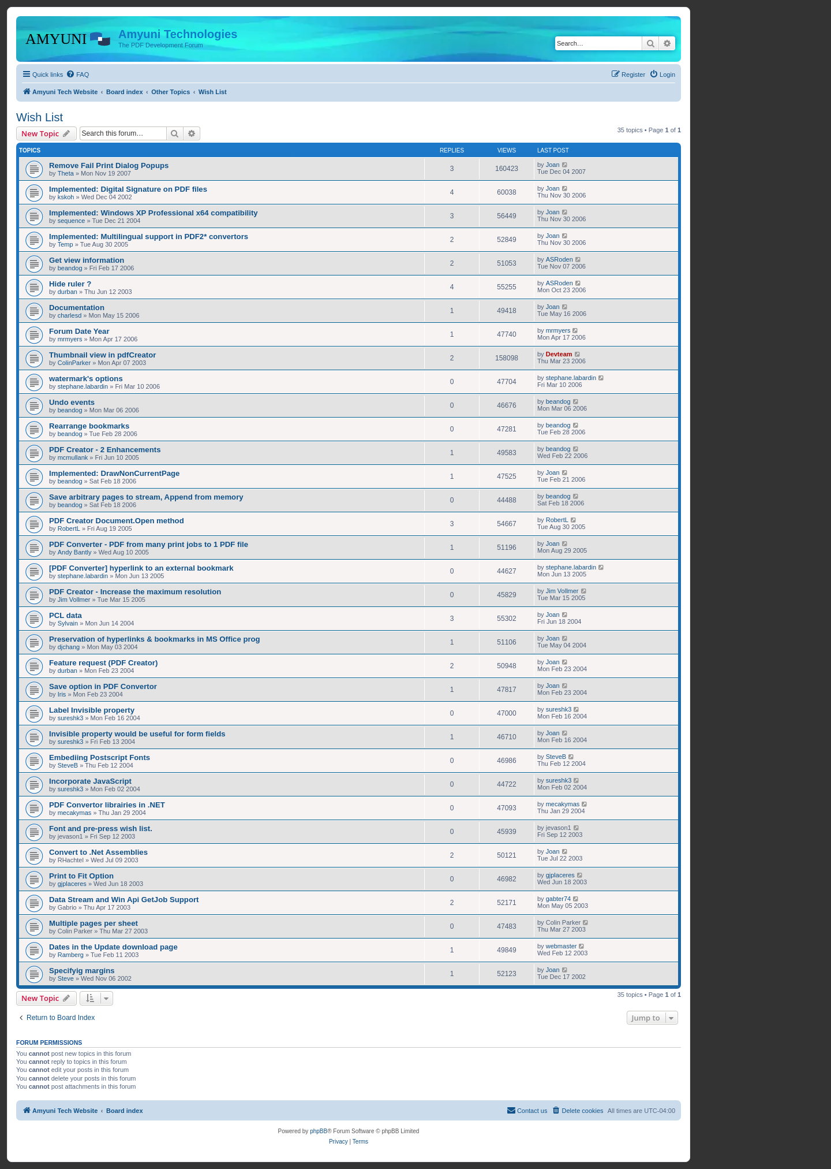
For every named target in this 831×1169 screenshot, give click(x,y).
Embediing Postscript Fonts (99, 757)
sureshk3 (71, 717)
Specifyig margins (82, 970)
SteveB (68, 765)
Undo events (72, 402)
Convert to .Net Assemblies (98, 852)
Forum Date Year (79, 331)
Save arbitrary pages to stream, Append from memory (146, 497)
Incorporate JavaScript (90, 781)
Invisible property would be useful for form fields (137, 733)
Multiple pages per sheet (93, 923)
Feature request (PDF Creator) (103, 662)
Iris (62, 694)
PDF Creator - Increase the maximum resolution (135, 591)
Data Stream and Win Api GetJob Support (124, 899)
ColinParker (74, 362)
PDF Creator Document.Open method (116, 520)
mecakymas (75, 812)
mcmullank (73, 457)
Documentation (76, 307)
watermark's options (86, 378)
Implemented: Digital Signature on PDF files (128, 189)
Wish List (39, 117)
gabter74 (558, 898)
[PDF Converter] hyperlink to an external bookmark (141, 568)
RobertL (69, 528)
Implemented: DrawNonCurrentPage (114, 473)
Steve (66, 978)
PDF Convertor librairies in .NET (107, 805)
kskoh (66, 196)
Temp (65, 244)
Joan (553, 164)
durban (67, 291)
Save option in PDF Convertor (103, 686)
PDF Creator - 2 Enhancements (104, 449)
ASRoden (559, 259)
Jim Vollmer (74, 599)
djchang (69, 646)
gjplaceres (72, 883)
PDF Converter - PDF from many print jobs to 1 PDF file (148, 544)
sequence (71, 220)
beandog (70, 268)
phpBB (318, 1131)
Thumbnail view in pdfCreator (102, 355)
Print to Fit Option (81, 876)
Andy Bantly (75, 552)
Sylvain (68, 623)
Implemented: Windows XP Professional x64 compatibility (153, 213)
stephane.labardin (83, 386)
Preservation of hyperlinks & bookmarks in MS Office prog (154, 639)
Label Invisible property (91, 710)
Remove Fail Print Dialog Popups (109, 165)
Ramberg (71, 954)
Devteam (559, 354)
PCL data (65, 615)
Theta (66, 173)
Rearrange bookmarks (89, 426)
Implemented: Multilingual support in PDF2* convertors (148, 236)
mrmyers (70, 339)
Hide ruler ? (70, 284)
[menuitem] (77, 74)
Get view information (86, 260)
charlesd (70, 315)
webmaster (561, 946)
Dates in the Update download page (113, 947)
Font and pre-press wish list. (100, 828)
